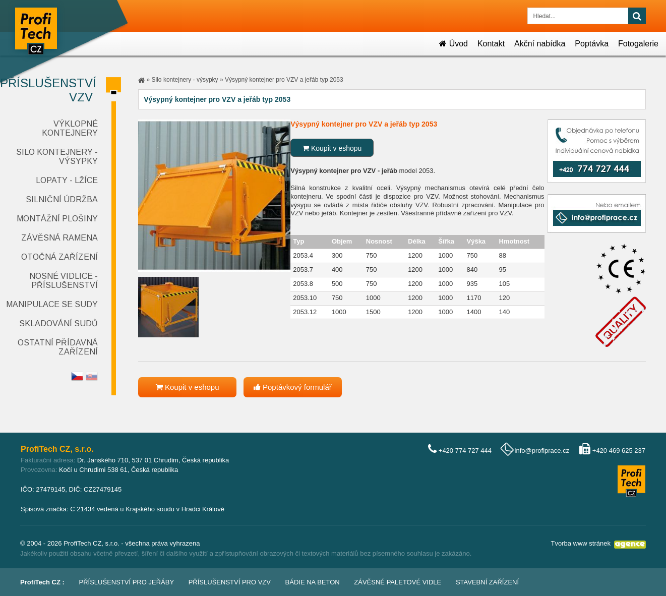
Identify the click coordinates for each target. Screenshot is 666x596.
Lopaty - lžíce (67, 180)
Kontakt (491, 43)
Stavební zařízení (487, 582)
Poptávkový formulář (293, 387)
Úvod (453, 43)
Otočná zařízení (59, 257)
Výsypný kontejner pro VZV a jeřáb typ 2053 (284, 79)
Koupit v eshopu (331, 148)
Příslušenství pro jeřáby (126, 582)
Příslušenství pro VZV (230, 582)
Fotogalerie (638, 43)
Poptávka (592, 43)
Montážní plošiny (57, 218)
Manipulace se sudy (52, 304)
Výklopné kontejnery (70, 128)
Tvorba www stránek (581, 543)
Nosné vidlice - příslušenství (63, 280)
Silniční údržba (62, 199)
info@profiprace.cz (542, 450)
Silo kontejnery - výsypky (185, 79)
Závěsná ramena (59, 237)
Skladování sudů (58, 323)
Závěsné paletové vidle (397, 582)
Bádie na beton (312, 582)
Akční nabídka (539, 43)
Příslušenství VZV (48, 90)
